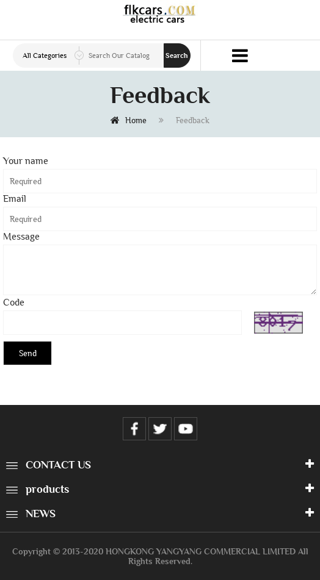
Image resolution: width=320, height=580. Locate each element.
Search (176, 55)
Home (129, 120)
